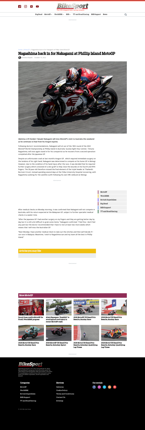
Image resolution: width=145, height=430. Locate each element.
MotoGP (48, 14)
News (105, 14)
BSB (68, 14)
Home (20, 50)
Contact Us (60, 397)
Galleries (60, 387)
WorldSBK (59, 14)
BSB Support (96, 14)
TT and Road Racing (81, 14)
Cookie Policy (61, 390)
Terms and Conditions (65, 394)
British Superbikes (108, 200)
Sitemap (59, 401)
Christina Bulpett (27, 58)
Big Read (38, 14)
